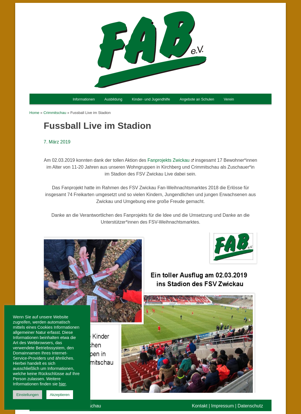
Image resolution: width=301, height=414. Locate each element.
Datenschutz (250, 405)
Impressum (222, 405)
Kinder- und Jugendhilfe (151, 99)
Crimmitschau (55, 113)
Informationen (84, 99)
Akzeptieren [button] (60, 395)
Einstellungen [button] (27, 395)
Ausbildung (113, 99)
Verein (229, 99)
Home (34, 113)
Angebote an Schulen (197, 99)
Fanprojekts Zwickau (170, 160)
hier (62, 384)
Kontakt (199, 405)
